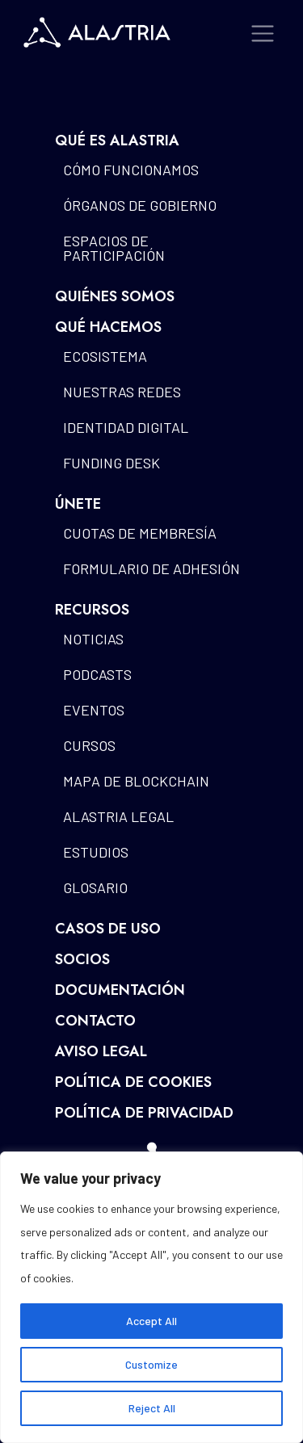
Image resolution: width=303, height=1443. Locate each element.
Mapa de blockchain (136, 781)
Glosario (95, 887)
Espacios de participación (114, 248)
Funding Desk (111, 463)
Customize (151, 1364)
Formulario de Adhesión (151, 568)
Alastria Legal (118, 816)
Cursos (89, 745)
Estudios (95, 852)
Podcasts (97, 674)
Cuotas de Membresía (140, 533)
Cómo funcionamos (131, 169)
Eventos (93, 710)
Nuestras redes (122, 392)
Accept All (151, 1321)
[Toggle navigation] (263, 33)
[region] (151, 1297)
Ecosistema (105, 356)
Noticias (93, 639)
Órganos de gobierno (140, 205)
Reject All (151, 1408)
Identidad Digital (125, 427)
